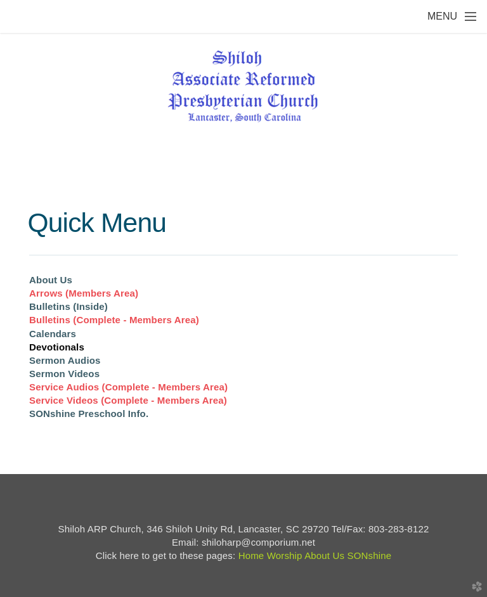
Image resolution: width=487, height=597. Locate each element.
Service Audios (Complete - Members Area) (128, 387)
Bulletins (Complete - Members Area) (114, 319)
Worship (284, 555)
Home (251, 555)
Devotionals (56, 347)
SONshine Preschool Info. (88, 413)
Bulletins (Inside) (68, 306)
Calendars (52, 333)
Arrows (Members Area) (83, 293)
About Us (50, 279)
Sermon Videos (64, 373)
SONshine (369, 555)
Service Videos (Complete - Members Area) (128, 400)
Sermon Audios (64, 360)
